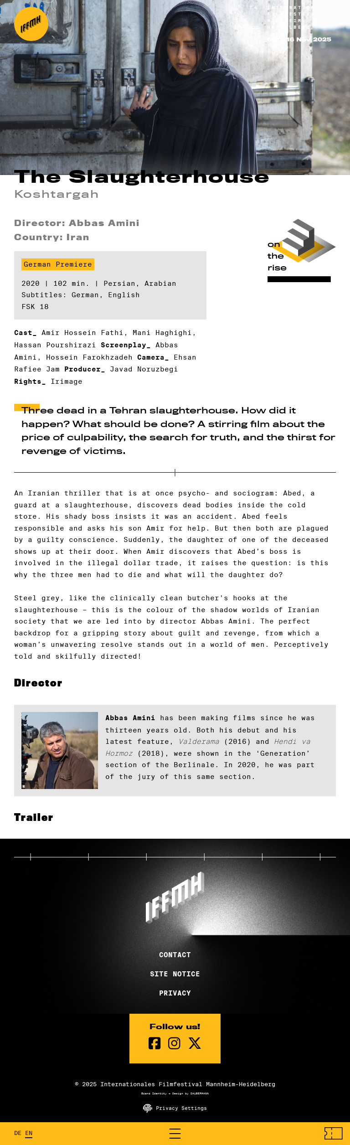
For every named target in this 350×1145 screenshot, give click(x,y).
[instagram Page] (174, 1044)
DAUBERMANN (199, 1093)
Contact (175, 955)
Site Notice (175, 974)
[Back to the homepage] (31, 24)
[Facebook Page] (155, 1044)
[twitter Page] (194, 1044)
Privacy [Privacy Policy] (175, 993)
